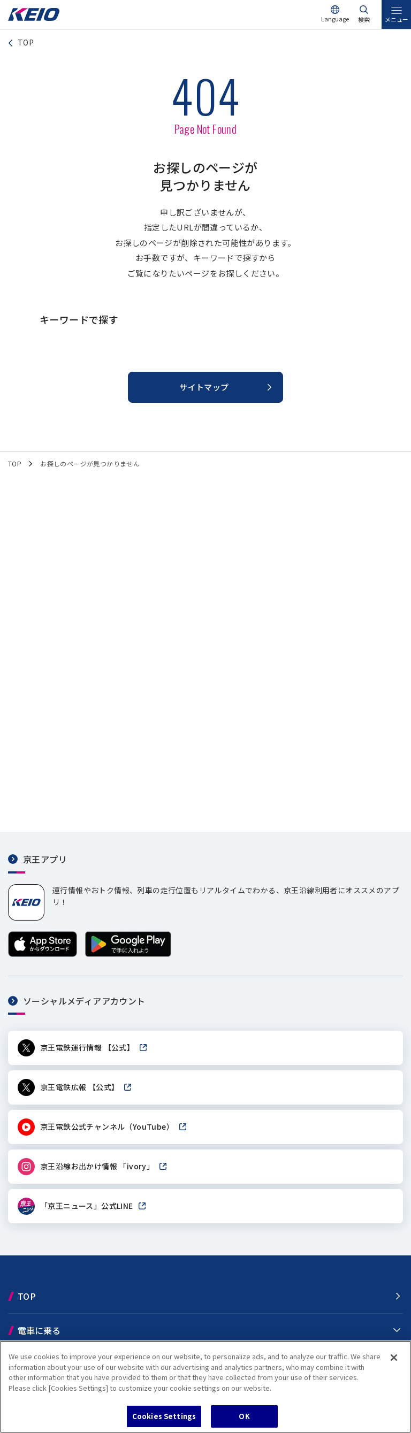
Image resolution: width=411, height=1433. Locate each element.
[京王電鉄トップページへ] (33, 18)
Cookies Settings (164, 1416)
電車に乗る (39, 1330)
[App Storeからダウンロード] (42, 953)
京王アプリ (45, 859)
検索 (364, 19)
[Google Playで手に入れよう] (128, 953)
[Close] (394, 1357)
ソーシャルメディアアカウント (84, 1000)
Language (335, 18)
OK (244, 1416)
